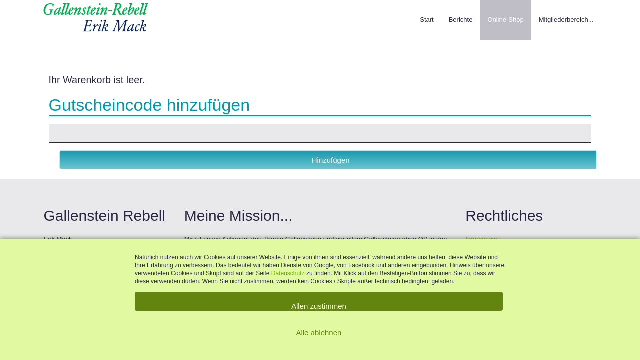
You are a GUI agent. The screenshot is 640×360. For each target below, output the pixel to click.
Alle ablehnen (319, 332)
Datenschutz (289, 273)
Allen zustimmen (319, 306)
